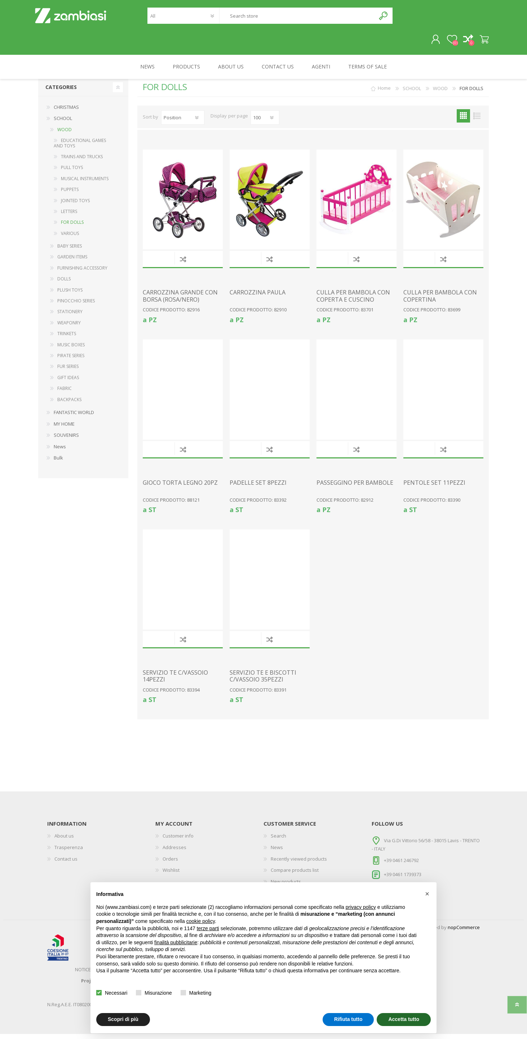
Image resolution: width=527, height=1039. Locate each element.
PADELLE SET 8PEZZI (258, 487)
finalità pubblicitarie (175, 942)
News (60, 451)
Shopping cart (481, 42)
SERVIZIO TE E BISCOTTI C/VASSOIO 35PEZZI (263, 681)
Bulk (58, 462)
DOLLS (64, 284)
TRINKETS (66, 339)
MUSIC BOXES (71, 350)
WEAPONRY (69, 328)
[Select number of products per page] (265, 122)
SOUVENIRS (66, 440)
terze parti (208, 928)
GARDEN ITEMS (72, 262)
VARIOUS (70, 238)
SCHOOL (63, 123)
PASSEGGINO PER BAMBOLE (354, 487)
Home (384, 93)
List (476, 121)
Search (384, 18)
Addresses (174, 852)
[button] (427, 894)
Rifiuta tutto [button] (348, 1019)
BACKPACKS (69, 404)
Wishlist (171, 875)
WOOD (64, 135)
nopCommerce (464, 932)
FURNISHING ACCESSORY (82, 273)
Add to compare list (182, 264)
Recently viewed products (299, 864)
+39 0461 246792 (401, 865)
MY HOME (64, 429)
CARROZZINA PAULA (257, 297)
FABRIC (64, 393)
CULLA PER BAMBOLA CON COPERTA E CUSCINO (353, 301)
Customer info (178, 841)
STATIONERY (70, 317)
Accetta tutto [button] (403, 1019)
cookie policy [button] (200, 921)
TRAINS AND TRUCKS (82, 162)
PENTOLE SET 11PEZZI (434, 487)
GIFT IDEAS (68, 382)
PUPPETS (70, 194)
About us (64, 841)
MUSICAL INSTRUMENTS (84, 184)
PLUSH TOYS (70, 295)
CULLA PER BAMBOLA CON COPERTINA (440, 301)
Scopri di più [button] (123, 1019)
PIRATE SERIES (70, 361)
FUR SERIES (68, 371)
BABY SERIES (69, 251)
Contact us (66, 864)
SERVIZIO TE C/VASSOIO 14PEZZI (175, 681)
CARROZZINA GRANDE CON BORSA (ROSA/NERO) (180, 301)
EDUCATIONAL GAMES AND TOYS (80, 148)
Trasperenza (68, 852)
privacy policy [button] (361, 907)
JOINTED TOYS (75, 206)
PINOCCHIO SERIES (76, 306)
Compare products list (295, 875)
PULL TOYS (72, 172)
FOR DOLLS (72, 227)
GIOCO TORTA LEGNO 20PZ (180, 487)
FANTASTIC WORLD (74, 417)
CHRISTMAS (66, 112)
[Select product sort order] (182, 122)
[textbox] (297, 18)
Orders (170, 864)
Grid (463, 121)
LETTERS (69, 216)
